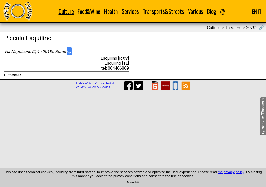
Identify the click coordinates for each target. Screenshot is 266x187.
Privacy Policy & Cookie (93, 87)
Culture (66, 11)
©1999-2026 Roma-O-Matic (96, 83)
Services (130, 11)
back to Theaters (263, 116)
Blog (211, 11)
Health (111, 11)
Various (195, 11)
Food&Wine (89, 11)
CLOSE (133, 182)
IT (259, 11)
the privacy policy (231, 172)
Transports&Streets (163, 11)
